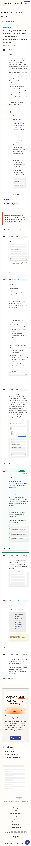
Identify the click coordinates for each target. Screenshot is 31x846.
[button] (27, 3)
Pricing (15, 808)
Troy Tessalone (13, 279)
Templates (15, 825)
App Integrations (15, 827)
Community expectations (12, 757)
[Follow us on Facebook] (12, 832)
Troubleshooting (8, 21)
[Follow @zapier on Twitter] (22, 832)
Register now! (15, 738)
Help (15, 810)
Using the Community (11, 754)
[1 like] (9, 679)
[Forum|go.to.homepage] (12, 3)
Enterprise (15, 822)
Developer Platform (15, 813)
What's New (6, 17)
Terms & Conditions (8, 801)
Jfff (9, 50)
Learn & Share (16, 12)
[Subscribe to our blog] (18, 832)
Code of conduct (9, 751)
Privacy (24, 843)
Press (15, 816)
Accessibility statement (21, 801)
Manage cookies (10, 843)
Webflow (7, 199)
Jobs (15, 819)
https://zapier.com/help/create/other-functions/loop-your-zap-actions (18, 485)
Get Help (5, 12)
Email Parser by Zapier (11, 204)
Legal (18, 843)
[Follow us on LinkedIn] (15, 832)
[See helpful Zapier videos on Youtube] (25, 832)
